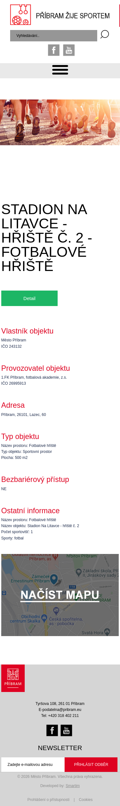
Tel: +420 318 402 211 (60, 715)
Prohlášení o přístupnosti (49, 799)
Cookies (85, 799)
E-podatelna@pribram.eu (60, 709)
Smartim (73, 786)
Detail (29, 298)
